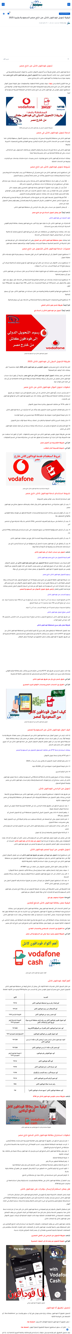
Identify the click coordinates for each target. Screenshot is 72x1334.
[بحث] (3, 4)
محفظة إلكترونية (64, 13)
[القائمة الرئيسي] (68, 4)
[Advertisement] (36, 42)
